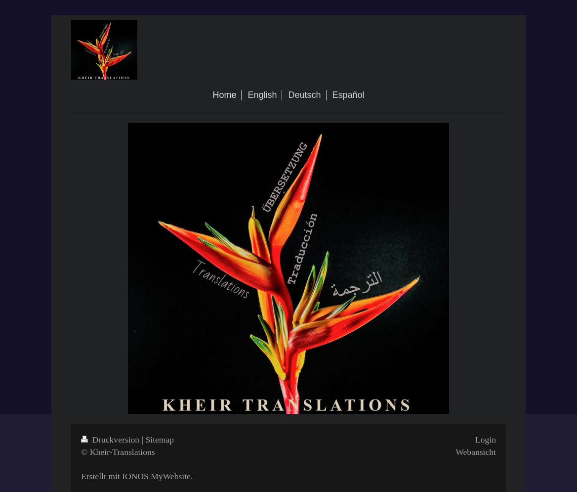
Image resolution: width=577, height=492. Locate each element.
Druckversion (111, 440)
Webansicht (475, 452)
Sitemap (160, 440)
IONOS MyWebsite (156, 476)
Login (485, 440)
